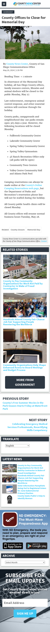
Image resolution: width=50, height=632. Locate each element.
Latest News (12, 459)
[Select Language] (17, 445)
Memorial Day (33, 229)
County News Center (17, 64)
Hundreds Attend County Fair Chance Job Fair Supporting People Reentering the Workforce (24, 322)
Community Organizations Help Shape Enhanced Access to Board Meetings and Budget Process (24, 367)
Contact (44, 241)
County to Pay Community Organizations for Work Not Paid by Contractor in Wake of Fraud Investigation (23, 284)
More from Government (25, 382)
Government (8, 12)
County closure (18, 229)
